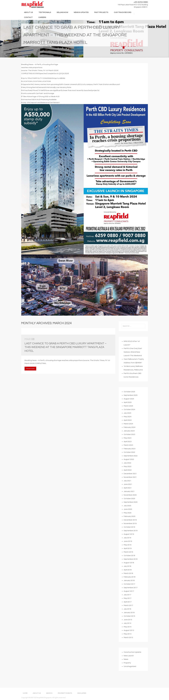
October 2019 (129, 534)
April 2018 (128, 577)
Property (127, 670)
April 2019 (128, 556)
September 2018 (130, 567)
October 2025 (129, 399)
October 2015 (129, 624)
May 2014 (127, 634)
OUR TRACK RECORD (122, 12)
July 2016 (127, 616)
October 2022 (129, 460)
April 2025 (128, 410)
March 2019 (128, 559)
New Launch (129, 663)
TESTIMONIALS (45, 12)
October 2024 (129, 417)
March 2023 (128, 453)
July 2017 (127, 602)
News (126, 667)
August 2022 (129, 467)
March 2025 (128, 413)
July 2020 (127, 513)
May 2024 (127, 424)
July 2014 (127, 631)
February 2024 (129, 435)
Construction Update (132, 660)
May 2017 (127, 606)
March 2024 (128, 431)
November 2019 (130, 531)
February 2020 (129, 524)
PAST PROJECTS (101, 12)
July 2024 (127, 420)
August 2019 (129, 542)
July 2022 (127, 470)
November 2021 (130, 485)
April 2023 (128, 449)
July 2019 (127, 545)
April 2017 (128, 609)
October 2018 (129, 563)
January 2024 (129, 438)
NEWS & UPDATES (81, 12)
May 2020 (127, 520)
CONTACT (28, 17)
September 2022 (130, 463)
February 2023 (129, 456)
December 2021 (130, 481)
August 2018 (129, 570)
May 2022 (127, 474)
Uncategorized (130, 674)
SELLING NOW (62, 12)
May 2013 (127, 641)
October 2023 (129, 442)
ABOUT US (28, 12)
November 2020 (130, 502)
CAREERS (42, 17)
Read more (30, 376)
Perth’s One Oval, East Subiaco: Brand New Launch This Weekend (133, 359)
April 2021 (128, 495)
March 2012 (128, 645)
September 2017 (130, 595)
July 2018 (127, 574)
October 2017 (129, 591)
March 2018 (128, 581)
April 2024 (128, 428)
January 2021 (129, 499)
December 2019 (130, 527)
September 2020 (130, 510)
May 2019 (127, 552)
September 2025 (130, 403)
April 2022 (128, 477)
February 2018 (129, 584)
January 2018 (129, 588)
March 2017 (128, 613)
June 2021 (128, 492)
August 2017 (129, 599)
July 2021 (127, 488)
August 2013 (129, 638)
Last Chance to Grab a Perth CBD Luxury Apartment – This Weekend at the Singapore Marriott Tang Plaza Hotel (65, 355)
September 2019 (130, 538)
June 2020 (128, 517)
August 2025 (129, 406)
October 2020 (129, 506)
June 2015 (128, 627)
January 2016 (129, 620)
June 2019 (128, 549)
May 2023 (127, 445)
